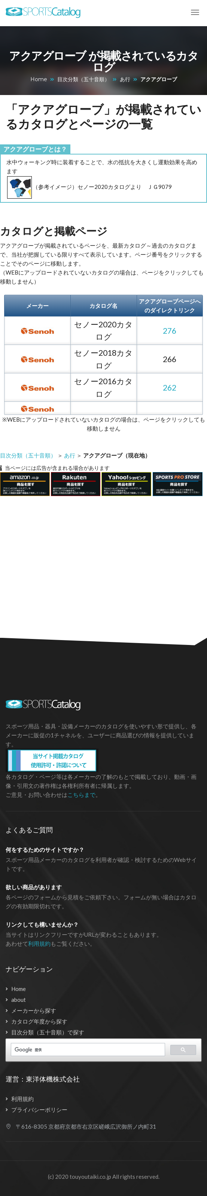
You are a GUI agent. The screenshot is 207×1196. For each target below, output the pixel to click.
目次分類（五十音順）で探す (47, 1032)
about (18, 999)
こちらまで (81, 794)
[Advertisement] (99, 562)
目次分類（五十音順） (83, 79)
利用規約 (39, 943)
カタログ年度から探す (39, 1021)
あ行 (125, 79)
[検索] (87, 1049)
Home (38, 79)
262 (169, 387)
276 (169, 330)
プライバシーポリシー (39, 1109)
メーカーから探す (33, 1010)
